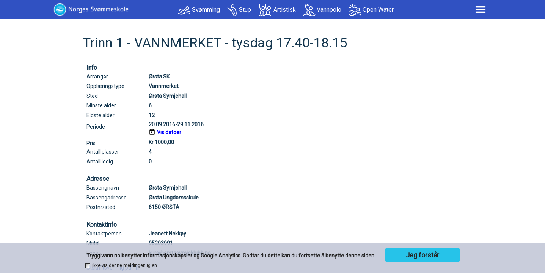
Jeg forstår (422, 255)
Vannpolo (329, 9)
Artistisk (284, 9)
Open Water (378, 9)
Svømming (206, 9)
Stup (245, 9)
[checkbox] (88, 265)
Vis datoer (169, 132)
